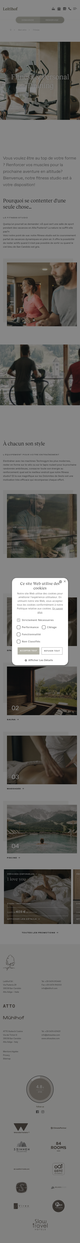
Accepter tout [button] (28, 650)
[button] (40, 660)
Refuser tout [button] (52, 651)
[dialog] (40, 621)
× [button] (64, 581)
